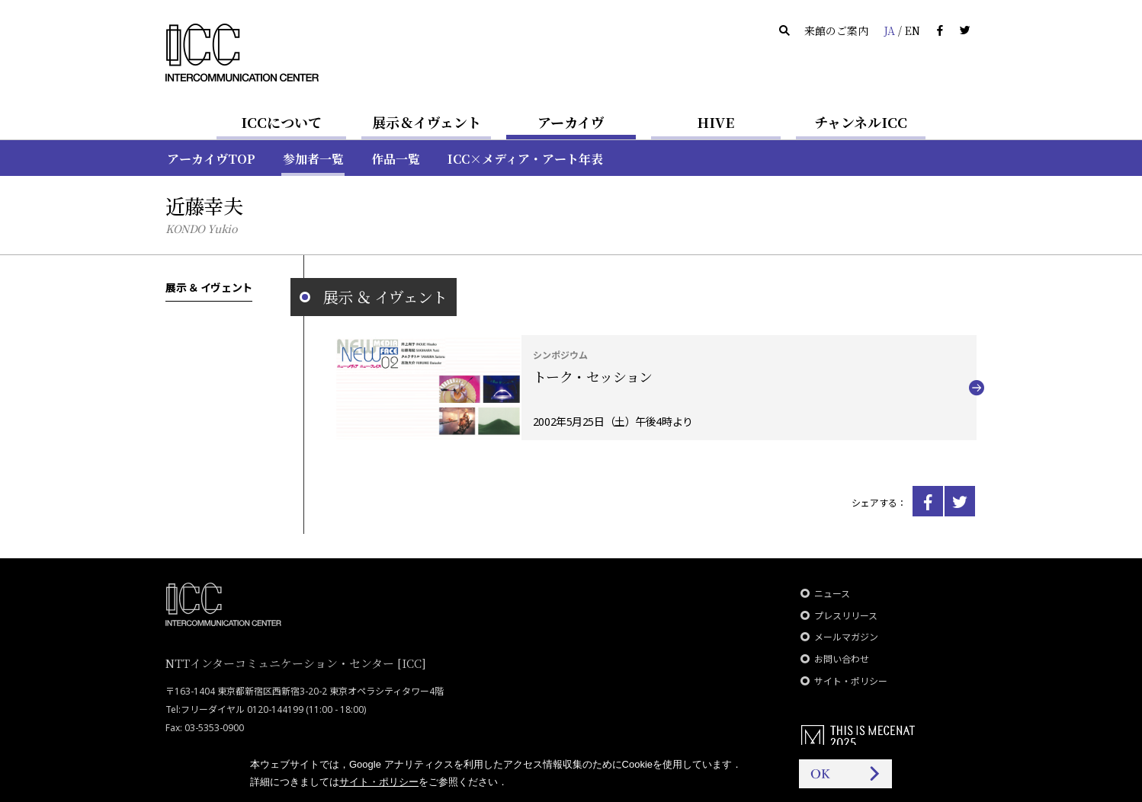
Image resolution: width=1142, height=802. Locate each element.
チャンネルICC (860, 122)
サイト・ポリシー (850, 681)
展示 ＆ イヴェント (208, 287)
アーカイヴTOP (211, 159)
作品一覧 (395, 159)
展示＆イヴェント (426, 122)
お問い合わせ (841, 659)
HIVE (716, 122)
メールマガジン (846, 637)
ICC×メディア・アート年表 (525, 159)
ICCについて (281, 122)
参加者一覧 (313, 159)
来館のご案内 (836, 30)
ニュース (832, 593)
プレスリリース (845, 615)
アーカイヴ (571, 122)
